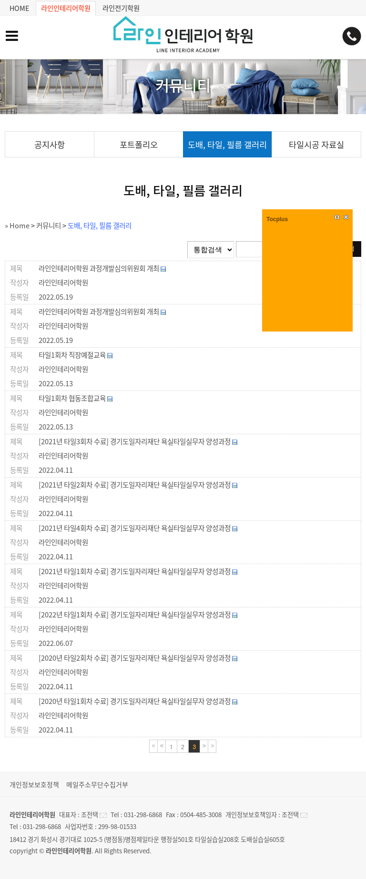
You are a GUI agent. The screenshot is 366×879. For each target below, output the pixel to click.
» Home (17, 225)
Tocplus (277, 219)
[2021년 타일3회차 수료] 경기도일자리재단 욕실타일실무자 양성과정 (138, 441)
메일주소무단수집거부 (97, 784)
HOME (19, 8)
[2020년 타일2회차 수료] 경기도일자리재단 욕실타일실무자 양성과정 (138, 658)
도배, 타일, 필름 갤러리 (227, 144)
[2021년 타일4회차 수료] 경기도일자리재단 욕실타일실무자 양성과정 (138, 528)
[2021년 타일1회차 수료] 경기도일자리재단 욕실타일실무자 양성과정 (138, 571)
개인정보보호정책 (34, 784)
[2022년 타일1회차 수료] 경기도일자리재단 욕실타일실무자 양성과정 (138, 614)
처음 (153, 746)
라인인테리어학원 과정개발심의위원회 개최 (102, 268)
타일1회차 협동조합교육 (75, 398)
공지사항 (49, 144)
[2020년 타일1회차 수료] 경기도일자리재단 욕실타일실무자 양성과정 (138, 701)
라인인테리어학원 (66, 8)
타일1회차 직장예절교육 (75, 355)
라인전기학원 (121, 8)
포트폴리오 (139, 144)
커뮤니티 (48, 225)
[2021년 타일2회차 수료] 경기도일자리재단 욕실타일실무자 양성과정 (138, 484)
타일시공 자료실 (316, 144)
